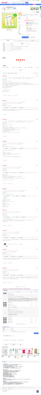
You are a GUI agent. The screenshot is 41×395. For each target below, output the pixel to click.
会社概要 (3, 387)
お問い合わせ (36, 333)
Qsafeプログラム (32, 387)
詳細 (31, 25)
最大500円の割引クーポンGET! (28, 20)
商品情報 (8, 40)
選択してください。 (29, 34)
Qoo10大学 (36, 0)
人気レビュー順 (5, 73)
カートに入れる (25, 37)
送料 (20, 27)
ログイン (21, 0)
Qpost (29, 0)
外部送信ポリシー (14, 387)
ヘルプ (31, 0)
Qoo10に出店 (33, 0)
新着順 (8, 73)
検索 (26, 2)
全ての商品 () (8, 8)
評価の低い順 (15, 73)
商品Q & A (33, 40)
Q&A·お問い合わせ (15, 9)
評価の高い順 (11, 73)
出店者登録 (20, 387)
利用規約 (6, 387)
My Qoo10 (23, 0)
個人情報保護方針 (9, 387)
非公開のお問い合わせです (10, 302)
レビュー (20, 40)
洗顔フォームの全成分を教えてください (11, 293)
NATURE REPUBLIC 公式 (9, 7)
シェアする (8, 30)
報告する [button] (11, 30)
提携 (17, 387)
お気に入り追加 (32, 37)
